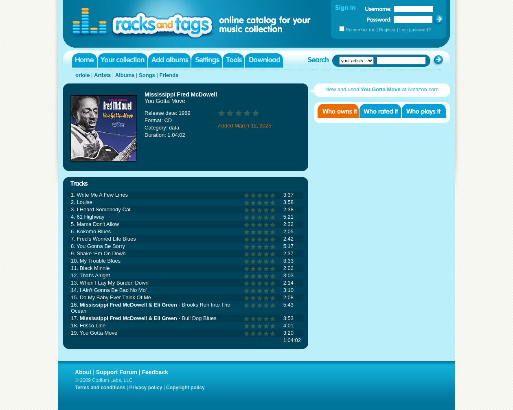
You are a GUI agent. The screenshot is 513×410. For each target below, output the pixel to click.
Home (84, 60)
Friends (168, 75)
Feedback (155, 372)
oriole (82, 75)
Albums (125, 75)
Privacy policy (145, 387)
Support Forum (116, 372)
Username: (378, 9)
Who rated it (380, 111)
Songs (147, 75)
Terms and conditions (100, 387)
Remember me (360, 29)
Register (387, 29)
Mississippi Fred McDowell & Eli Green (128, 305)
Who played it (424, 111)
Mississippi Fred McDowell (181, 94)
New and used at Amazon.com (381, 89)
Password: (379, 19)
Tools (233, 60)
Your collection (122, 60)
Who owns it (338, 111)
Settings (206, 60)
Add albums (169, 60)
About (83, 372)
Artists (102, 75)
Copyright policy (185, 387)
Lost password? (415, 29)
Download (264, 60)
